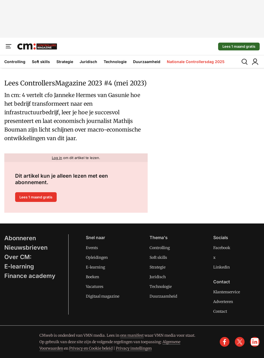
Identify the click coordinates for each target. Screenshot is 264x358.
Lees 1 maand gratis (238, 46)
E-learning (19, 266)
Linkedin (221, 267)
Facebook (221, 247)
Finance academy (29, 275)
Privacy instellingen (134, 348)
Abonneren (20, 238)
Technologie (115, 61)
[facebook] (224, 342)
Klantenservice (226, 292)
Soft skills (41, 61)
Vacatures (94, 286)
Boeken (92, 276)
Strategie (64, 61)
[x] (240, 342)
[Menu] (8, 46)
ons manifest (132, 335)
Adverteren (223, 301)
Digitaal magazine (102, 296)
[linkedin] (255, 342)
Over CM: (18, 256)
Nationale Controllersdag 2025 (196, 61)
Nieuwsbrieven (26, 247)
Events (92, 247)
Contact (220, 311)
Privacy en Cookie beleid (91, 348)
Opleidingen (97, 257)
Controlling (14, 61)
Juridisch (88, 61)
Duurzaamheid (146, 61)
